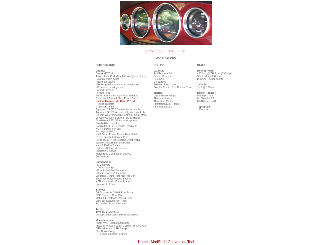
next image (177, 51)
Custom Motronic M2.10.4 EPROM (115, 101)
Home (143, 242)
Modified (158, 242)
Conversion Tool (181, 242)
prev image (155, 51)
